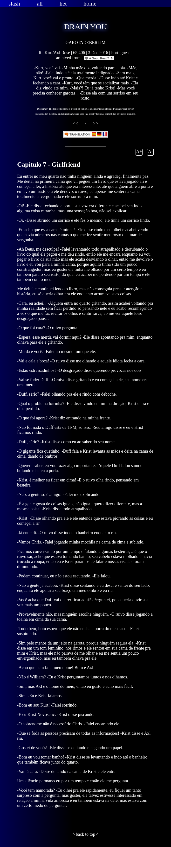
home (89, 3)
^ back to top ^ (85, 834)
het (63, 3)
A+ (139, 151)
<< (76, 123)
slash (14, 3)
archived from (69, 57)
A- (150, 151)
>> (95, 123)
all (40, 3)
